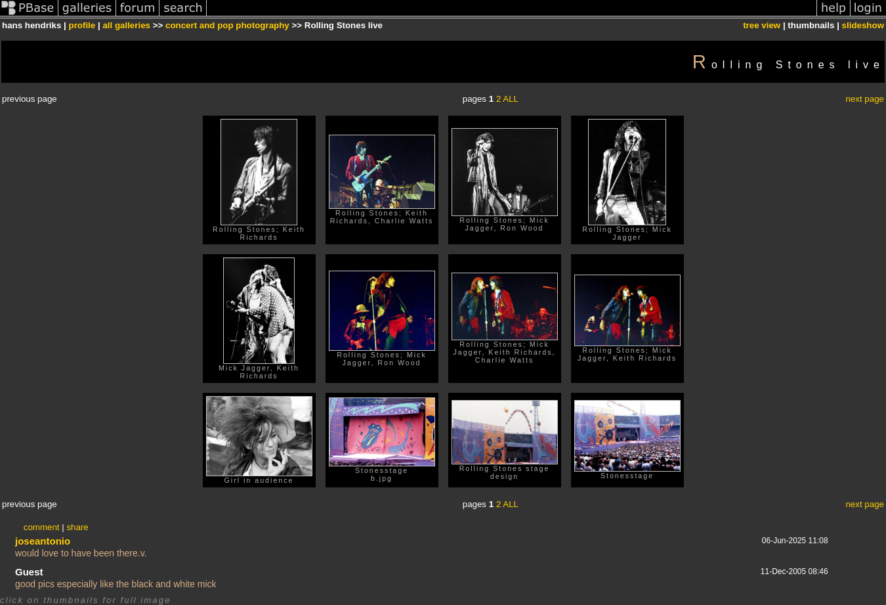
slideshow (863, 25)
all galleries (126, 25)
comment (42, 527)
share (77, 527)
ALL (510, 99)
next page (864, 99)
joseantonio (42, 541)
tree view (761, 25)
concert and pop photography (227, 25)
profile (82, 25)
